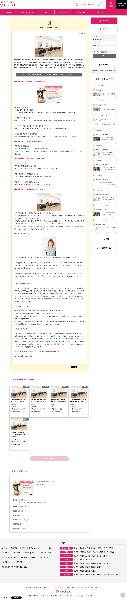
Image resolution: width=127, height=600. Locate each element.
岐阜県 (82, 559)
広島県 (93, 567)
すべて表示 (49, 459)
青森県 (82, 548)
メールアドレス (97, 40)
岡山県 (87, 567)
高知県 (93, 571)
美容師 (9, 12)
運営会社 (33, 557)
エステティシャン (27, 12)
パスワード (96, 46)
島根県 (82, 567)
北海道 (76, 548)
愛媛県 (87, 571)
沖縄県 (117, 574)
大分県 (99, 574)
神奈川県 (83, 552)
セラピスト (81, 12)
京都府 (87, 563)
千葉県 (89, 552)
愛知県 (76, 559)
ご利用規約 (23, 557)
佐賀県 (82, 574)
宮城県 (93, 548)
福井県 (93, 556)
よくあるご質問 (45, 553)
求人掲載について (7, 562)
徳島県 (76, 571)
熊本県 (93, 574)
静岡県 (87, 559)
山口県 (99, 567)
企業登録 (20, 562)
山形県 (105, 548)
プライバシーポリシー (9, 557)
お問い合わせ (44, 557)
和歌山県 (105, 563)
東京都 (76, 552)
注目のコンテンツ (35, 548)
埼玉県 (95, 552)
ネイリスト (63, 12)
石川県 (87, 556)
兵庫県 (93, 563)
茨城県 (100, 552)
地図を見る (42, 502)
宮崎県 (105, 574)
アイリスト (45, 12)
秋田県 (99, 548)
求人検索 (17, 553)
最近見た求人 (104, 64)
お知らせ (23, 548)
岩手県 (87, 548)
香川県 (82, 571)
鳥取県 (76, 567)
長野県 (105, 556)
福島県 (110, 548)
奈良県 (99, 563)
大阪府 (76, 563)
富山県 (82, 556)
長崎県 (87, 574)
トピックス (48, 548)
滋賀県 (82, 563)
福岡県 (76, 574)
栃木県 (106, 552)
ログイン (5, 548)
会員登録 (14, 548)
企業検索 (26, 553)
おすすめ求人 (6, 553)
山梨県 (99, 556)
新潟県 (76, 556)
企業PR (34, 553)
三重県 (93, 559)
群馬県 (112, 552)
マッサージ (100, 12)
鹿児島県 (111, 574)
